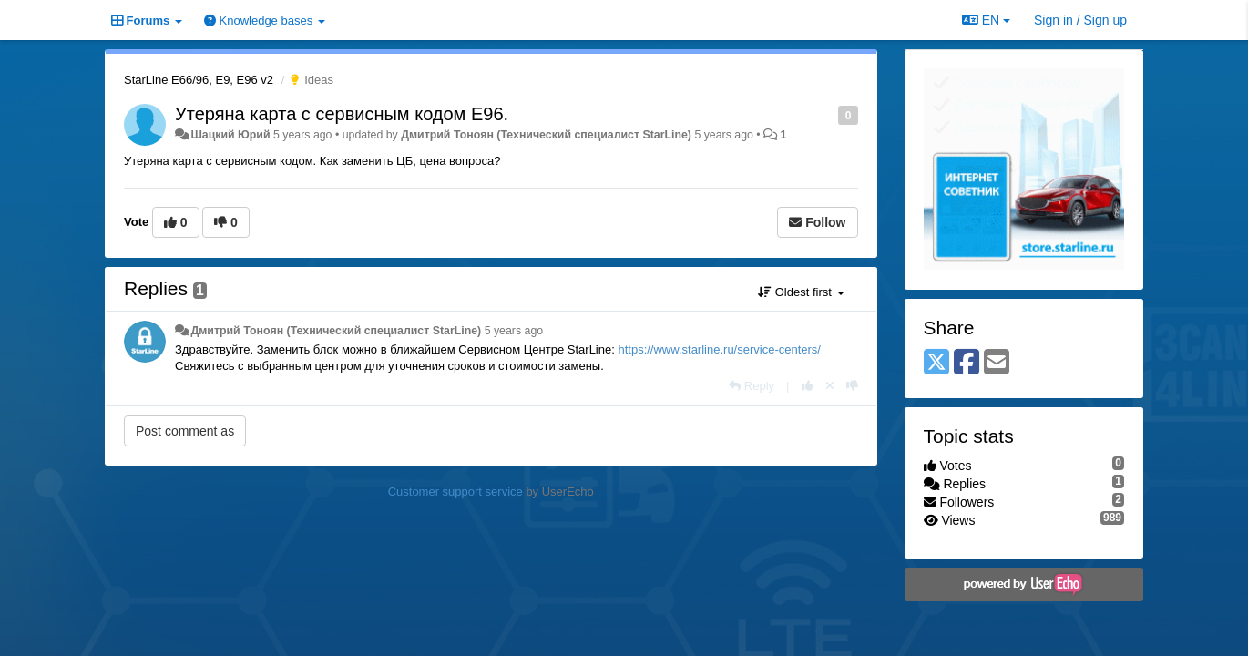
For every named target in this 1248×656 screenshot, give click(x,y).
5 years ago (514, 330)
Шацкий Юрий (230, 134)
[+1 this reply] (807, 386)
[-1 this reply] (852, 386)
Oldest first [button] (801, 292)
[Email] (996, 363)
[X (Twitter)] (936, 363)
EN (986, 20)
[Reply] (751, 386)
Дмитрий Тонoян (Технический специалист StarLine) (546, 134)
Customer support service (455, 491)
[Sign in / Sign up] (1080, 20)
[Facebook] (966, 363)
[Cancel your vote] (829, 386)
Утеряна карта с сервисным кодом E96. (341, 114)
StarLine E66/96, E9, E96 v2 (198, 80)
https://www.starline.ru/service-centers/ (719, 349)
